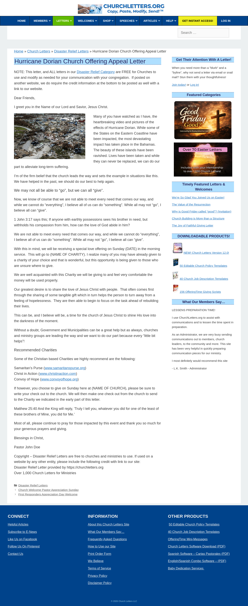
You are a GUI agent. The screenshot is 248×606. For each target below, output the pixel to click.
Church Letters (38, 51)
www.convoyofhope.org (59, 379)
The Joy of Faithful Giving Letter (192, 225)
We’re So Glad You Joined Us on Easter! (198, 197)
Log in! (194, 84)
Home (18, 51)
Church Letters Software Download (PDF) (196, 546)
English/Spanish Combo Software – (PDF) (197, 561)
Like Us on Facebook (22, 539)
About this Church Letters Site (108, 524)
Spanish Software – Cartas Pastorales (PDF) (199, 553)
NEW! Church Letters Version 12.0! (206, 252)
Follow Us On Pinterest (24, 546)
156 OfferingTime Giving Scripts (200, 291)
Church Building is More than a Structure (198, 218)
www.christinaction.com (58, 374)
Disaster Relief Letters (71, 51)
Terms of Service (99, 568)
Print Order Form (99, 553)
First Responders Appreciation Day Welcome (47, 494)
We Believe (96, 561)
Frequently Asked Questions (107, 539)
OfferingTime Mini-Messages (188, 539)
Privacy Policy (97, 575)
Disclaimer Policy (100, 583)
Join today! (179, 84)
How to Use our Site (101, 546)
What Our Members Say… (106, 531)
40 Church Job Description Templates (204, 278)
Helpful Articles (18, 524)
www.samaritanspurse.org (65, 368)
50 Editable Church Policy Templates (203, 265)
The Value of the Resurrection (191, 204)
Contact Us (15, 553)
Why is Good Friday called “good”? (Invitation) (201, 211)
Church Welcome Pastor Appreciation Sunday (48, 489)
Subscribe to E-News (22, 531)
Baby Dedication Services (186, 568)
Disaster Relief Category (96, 72)
